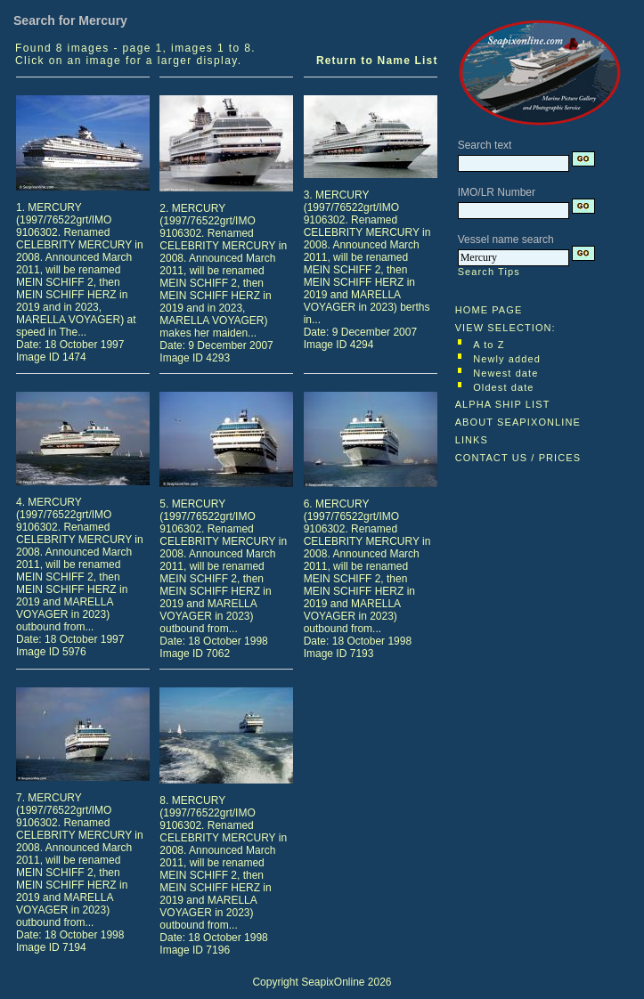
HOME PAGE (489, 310)
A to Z (488, 344)
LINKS (471, 440)
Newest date (505, 373)
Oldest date (503, 387)
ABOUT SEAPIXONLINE (518, 422)
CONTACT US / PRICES (518, 457)
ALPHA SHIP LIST (502, 404)
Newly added (507, 358)
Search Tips (489, 271)
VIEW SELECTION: (505, 327)
